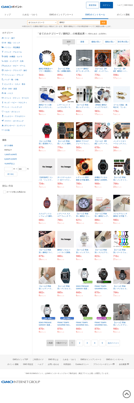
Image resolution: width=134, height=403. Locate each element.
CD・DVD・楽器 (10, 89)
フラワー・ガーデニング (14, 121)
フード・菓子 (9, 38)
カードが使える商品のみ (14, 192)
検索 (103, 23)
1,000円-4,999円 (10, 154)
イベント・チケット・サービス (16, 98)
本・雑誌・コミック (12, 43)
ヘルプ (119, 5)
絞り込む (11, 174)
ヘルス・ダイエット (12, 112)
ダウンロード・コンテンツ (14, 126)
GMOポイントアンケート (61, 14)
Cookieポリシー (82, 364)
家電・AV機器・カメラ (13, 57)
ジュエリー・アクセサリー (14, 116)
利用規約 (67, 364)
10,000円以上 (9, 164)
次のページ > (113, 343)
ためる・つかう (30, 14)
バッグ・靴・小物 (11, 80)
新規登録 (92, 5)
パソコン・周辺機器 (12, 47)
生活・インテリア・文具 (14, 61)
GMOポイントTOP (20, 359)
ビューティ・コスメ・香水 (14, 84)
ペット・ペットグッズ (13, 107)
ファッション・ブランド (14, 75)
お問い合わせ (53, 364)
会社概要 (124, 364)
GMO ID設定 (128, 5)
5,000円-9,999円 (10, 159)
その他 (7, 130)
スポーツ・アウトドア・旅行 (15, 70)
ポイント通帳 (123, 14)
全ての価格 (8, 145)
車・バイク (8, 93)
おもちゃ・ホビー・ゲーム (14, 66)
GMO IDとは (53, 359)
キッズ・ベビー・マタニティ (15, 103)
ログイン (106, 5)
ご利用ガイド (38, 359)
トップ (7, 14)
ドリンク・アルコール (13, 52)
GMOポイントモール (95, 14)
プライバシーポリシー (103, 364)
